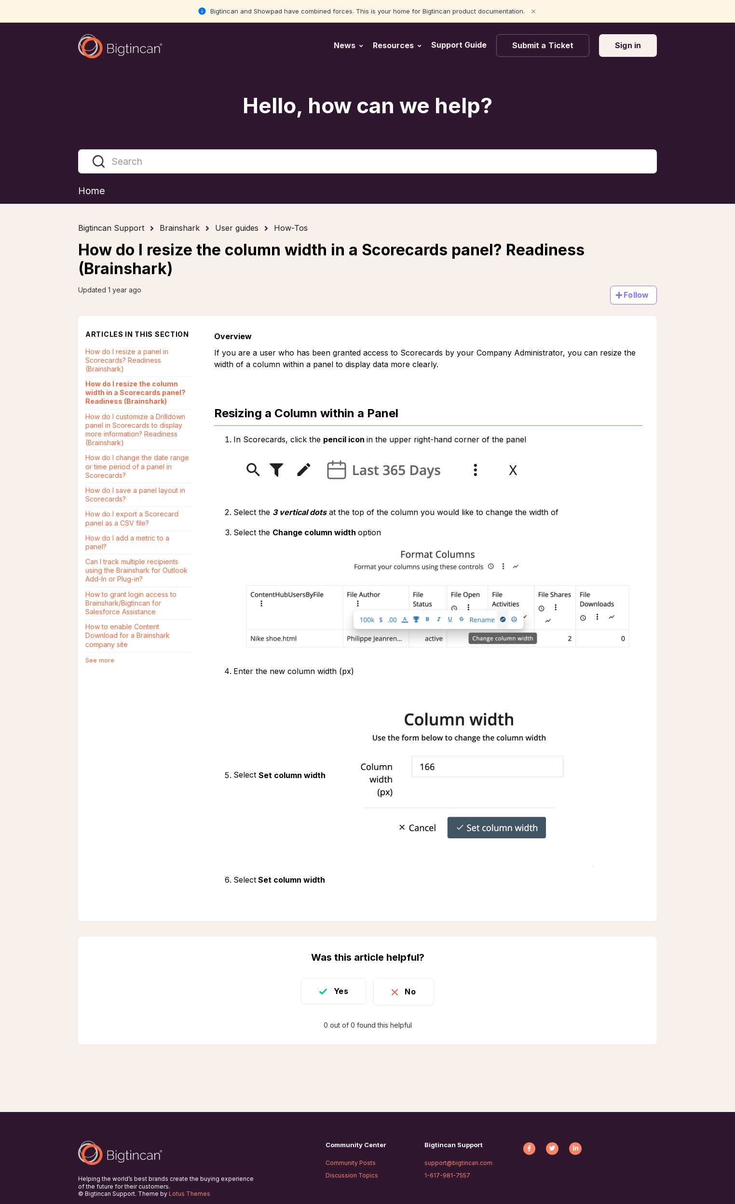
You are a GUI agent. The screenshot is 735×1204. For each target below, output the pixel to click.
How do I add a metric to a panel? (127, 542)
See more (99, 660)
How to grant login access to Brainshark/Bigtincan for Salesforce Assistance (131, 603)
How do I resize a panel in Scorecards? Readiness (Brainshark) (126, 360)
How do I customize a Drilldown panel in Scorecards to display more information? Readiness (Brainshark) (135, 429)
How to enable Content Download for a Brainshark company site (127, 635)
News (344, 45)
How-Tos (291, 228)
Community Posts (351, 1162)
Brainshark (180, 228)
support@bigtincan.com (458, 1162)
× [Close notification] (533, 11)
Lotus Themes (189, 1193)
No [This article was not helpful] (412, 991)
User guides (237, 228)
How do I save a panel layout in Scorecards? (135, 494)
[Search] (367, 161)
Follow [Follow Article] (636, 295)
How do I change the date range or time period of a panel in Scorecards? (137, 466)
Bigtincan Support (111, 228)
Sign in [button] (628, 45)
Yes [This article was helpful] (339, 991)
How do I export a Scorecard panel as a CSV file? (131, 518)
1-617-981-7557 (447, 1175)
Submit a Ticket (543, 45)
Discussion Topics (352, 1175)
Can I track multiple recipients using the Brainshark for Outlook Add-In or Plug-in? (136, 570)
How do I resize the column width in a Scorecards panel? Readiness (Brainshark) (135, 393)
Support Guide (460, 45)
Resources (393, 45)
